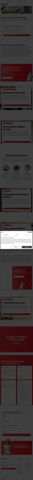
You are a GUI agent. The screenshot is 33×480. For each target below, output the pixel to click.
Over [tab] (27, 234)
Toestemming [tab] (6, 234)
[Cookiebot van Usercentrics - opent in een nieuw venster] (28, 232)
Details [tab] (16, 234)
